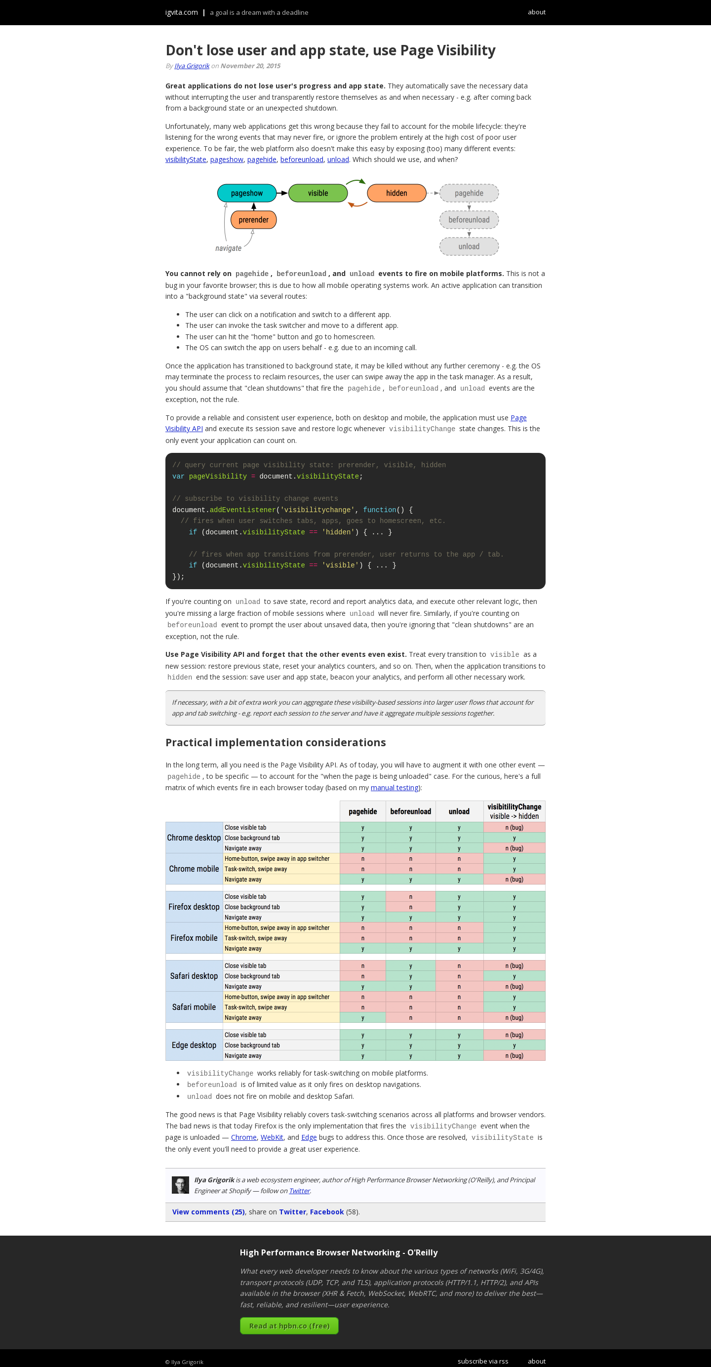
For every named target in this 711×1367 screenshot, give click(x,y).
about (537, 11)
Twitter (299, 1183)
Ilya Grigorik (191, 65)
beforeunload (301, 159)
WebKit (272, 1130)
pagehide (261, 159)
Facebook (327, 1204)
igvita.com (181, 12)
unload (338, 159)
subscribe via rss (483, 1354)
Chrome (244, 1130)
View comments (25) (208, 1204)
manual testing (394, 783)
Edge (309, 1130)
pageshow (226, 159)
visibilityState (185, 159)
